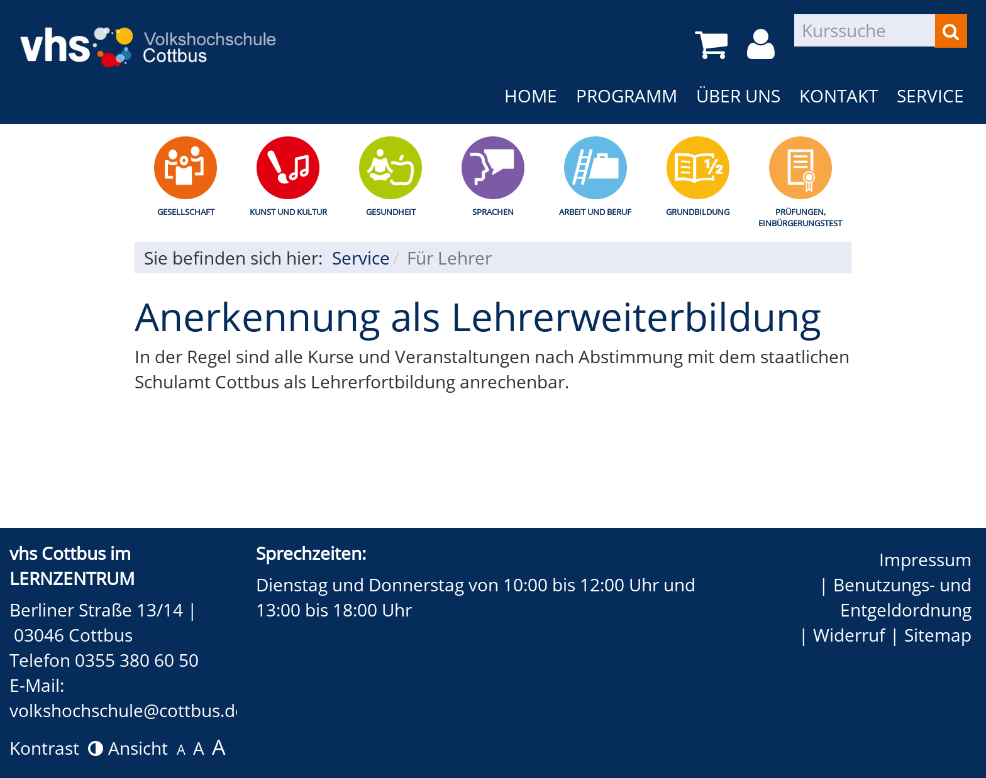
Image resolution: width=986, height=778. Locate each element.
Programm (626, 95)
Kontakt (838, 95)
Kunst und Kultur (288, 211)
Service (930, 95)
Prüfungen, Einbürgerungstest (800, 217)
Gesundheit (391, 211)
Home (530, 95)
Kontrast (56, 748)
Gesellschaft (185, 211)
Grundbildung (697, 211)
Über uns (738, 95)
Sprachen (493, 211)
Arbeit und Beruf (595, 211)
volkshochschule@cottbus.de (127, 710)
